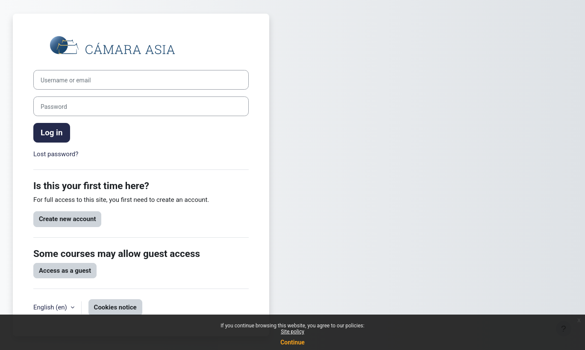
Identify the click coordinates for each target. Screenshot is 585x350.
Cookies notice (115, 307)
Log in (52, 132)
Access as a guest (65, 270)
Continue (292, 342)
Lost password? (55, 154)
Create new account (67, 219)
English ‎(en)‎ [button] (51, 307)
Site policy (292, 332)
